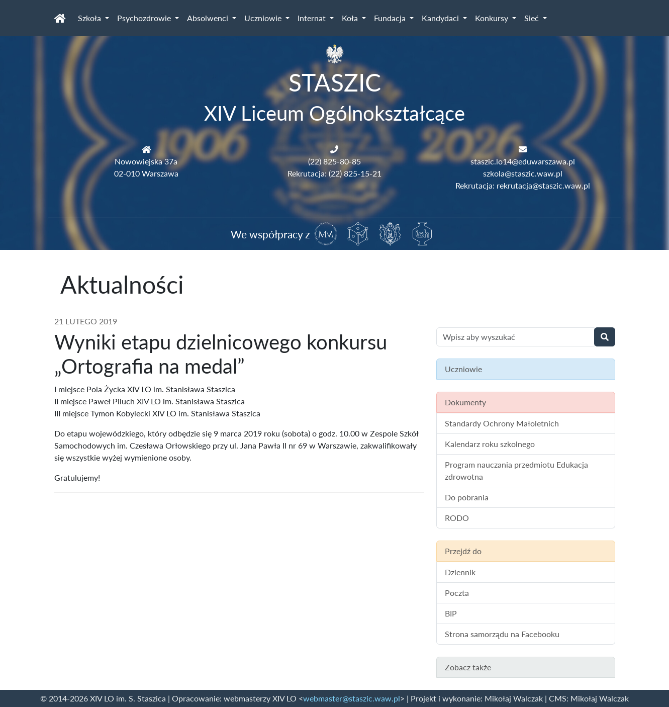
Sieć (532, 18)
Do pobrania (467, 497)
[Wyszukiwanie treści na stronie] (515, 336)
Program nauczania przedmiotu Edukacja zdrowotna (516, 470)
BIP (451, 613)
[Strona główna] (60, 18)
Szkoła (90, 18)
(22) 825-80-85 (334, 161)
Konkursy (492, 18)
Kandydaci (441, 18)
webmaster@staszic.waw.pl (351, 698)
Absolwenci (208, 18)
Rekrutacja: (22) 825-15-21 (334, 173)
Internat (313, 18)
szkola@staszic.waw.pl (522, 173)
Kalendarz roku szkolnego (490, 444)
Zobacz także (468, 667)
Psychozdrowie (145, 18)
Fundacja (391, 18)
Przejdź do (463, 551)
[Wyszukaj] (604, 336)
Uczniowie (263, 18)
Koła (351, 18)
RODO (457, 517)
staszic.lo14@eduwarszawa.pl (522, 161)
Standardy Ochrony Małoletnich (502, 423)
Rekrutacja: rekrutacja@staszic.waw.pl (522, 185)
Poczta (457, 592)
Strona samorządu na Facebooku (502, 634)
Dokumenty (465, 402)
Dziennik (460, 572)
